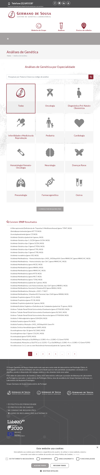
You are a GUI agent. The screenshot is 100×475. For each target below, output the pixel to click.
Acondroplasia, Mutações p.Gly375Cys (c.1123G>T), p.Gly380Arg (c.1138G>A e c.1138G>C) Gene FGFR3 (50, 342)
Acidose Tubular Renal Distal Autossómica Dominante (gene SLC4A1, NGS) (38, 312)
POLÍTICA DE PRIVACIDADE (22, 404)
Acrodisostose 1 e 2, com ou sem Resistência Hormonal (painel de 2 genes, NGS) (40, 345)
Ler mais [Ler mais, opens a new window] (76, 454)
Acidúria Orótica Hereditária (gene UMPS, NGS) (28, 327)
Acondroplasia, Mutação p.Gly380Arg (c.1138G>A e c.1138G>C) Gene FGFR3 (39, 339)
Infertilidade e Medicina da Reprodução (20, 136)
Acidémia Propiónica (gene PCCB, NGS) (25, 300)
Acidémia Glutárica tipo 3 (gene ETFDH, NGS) (27, 246)
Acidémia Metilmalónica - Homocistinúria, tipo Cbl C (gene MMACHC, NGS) (38, 261)
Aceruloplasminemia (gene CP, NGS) (23, 234)
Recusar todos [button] (59, 465)
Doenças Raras (79, 165)
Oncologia (50, 105)
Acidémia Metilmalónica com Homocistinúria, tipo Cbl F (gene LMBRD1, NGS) (38, 286)
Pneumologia (21, 195)
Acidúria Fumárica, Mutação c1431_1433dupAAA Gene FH (32, 324)
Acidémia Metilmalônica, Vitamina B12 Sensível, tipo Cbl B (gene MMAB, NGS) (39, 294)
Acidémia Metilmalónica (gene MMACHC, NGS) (28, 270)
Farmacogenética (50, 195)
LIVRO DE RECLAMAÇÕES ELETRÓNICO (27, 413)
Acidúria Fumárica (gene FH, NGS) (22, 321)
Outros (79, 195)
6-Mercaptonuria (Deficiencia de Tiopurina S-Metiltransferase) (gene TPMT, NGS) (41, 228)
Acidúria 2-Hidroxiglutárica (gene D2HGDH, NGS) (28, 318)
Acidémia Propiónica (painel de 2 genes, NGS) (27, 303)
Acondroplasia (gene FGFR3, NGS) (23, 336)
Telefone (22, 3)
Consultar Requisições (50, 209)
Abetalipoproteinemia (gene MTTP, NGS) (25, 231)
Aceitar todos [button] (40, 465)
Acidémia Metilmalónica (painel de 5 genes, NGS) (28, 283)
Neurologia (50, 165)
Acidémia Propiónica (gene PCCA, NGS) (25, 297)
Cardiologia (79, 135)
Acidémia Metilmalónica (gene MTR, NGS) (26, 273)
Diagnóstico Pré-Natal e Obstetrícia (79, 106)
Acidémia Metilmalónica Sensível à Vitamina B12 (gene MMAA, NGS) (35, 288)
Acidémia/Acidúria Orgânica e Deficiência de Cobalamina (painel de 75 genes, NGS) (41, 306)
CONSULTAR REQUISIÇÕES (22, 410)
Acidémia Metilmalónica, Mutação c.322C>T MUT (29, 291)
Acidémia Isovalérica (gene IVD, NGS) (24, 255)
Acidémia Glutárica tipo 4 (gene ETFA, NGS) (26, 249)
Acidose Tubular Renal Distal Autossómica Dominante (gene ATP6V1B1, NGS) (39, 309)
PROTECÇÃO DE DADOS (20, 407)
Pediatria (50, 135)
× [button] (97, 447)
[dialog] (50, 460)
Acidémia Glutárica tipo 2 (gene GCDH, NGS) (27, 243)
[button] (50, 471)
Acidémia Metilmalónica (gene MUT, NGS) (26, 276)
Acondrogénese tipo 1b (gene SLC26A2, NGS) (27, 330)
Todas (21, 105)
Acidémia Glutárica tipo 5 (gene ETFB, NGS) (26, 252)
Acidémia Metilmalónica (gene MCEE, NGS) (26, 264)
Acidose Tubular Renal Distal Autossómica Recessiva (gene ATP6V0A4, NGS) (39, 315)
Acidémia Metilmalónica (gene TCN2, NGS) (26, 280)
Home (9, 56)
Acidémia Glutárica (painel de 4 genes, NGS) (26, 237)
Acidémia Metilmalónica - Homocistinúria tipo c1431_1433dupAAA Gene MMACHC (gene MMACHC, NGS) (50, 258)
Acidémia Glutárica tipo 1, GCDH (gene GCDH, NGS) (30, 240)
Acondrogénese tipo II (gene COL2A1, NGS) (27, 333)
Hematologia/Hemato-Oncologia (21, 166)
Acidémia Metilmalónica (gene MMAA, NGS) (26, 267)
